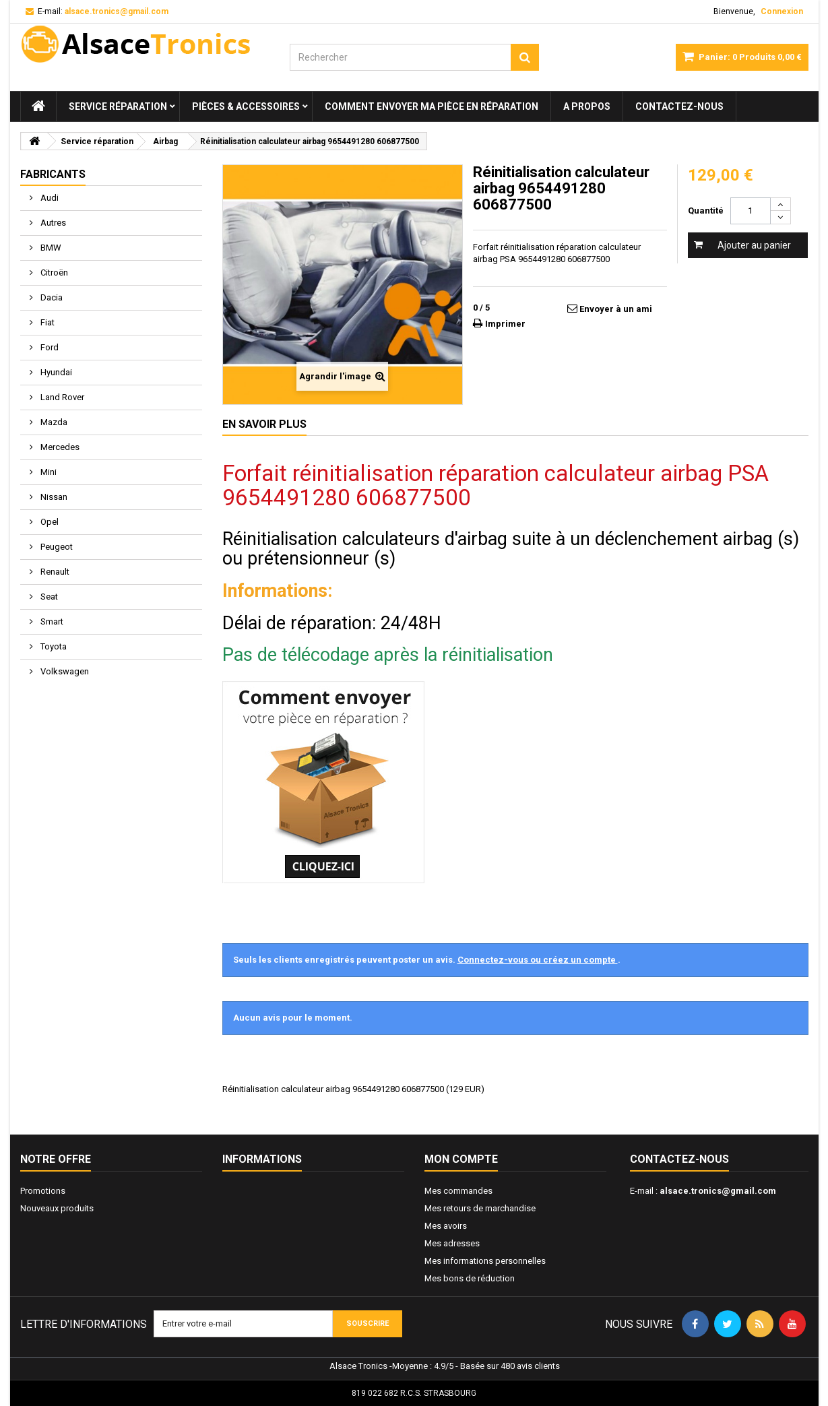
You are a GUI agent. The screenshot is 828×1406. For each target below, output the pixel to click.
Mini (47, 472)
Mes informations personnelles (485, 1261)
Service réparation (118, 106)
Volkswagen (63, 671)
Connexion (782, 11)
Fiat (46, 322)
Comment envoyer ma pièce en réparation (431, 106)
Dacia (50, 297)
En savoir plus (264, 424)
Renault (53, 572)
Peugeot (55, 547)
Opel (48, 522)
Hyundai (55, 372)
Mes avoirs (445, 1226)
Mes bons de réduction (469, 1278)
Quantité (706, 210)
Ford (48, 347)
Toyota (52, 646)
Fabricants (53, 174)
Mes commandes (458, 1191)
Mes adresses (452, 1243)
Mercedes (58, 447)
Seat (48, 597)
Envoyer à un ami (615, 309)
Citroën (53, 272)
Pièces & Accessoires (246, 106)
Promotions (42, 1191)
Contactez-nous (679, 106)
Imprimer (505, 324)
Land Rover (61, 397)
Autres (52, 223)
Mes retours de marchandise (480, 1208)
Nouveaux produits (57, 1208)
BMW (49, 248)
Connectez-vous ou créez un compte (537, 960)
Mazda (52, 422)
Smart (50, 621)
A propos (586, 106)
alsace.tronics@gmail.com (718, 1191)
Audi (48, 198)
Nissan (52, 497)
